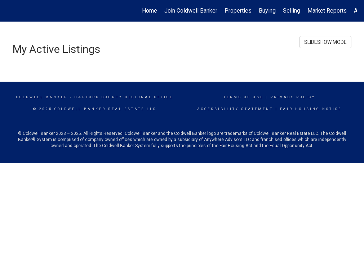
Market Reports (327, 10)
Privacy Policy (292, 97)
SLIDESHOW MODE (325, 42)
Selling (291, 10)
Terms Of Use (243, 97)
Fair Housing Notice (311, 109)
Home (149, 10)
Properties (238, 10)
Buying (267, 10)
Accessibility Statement (235, 109)
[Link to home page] (11, 11)
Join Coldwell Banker (190, 10)
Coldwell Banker (42, 97)
